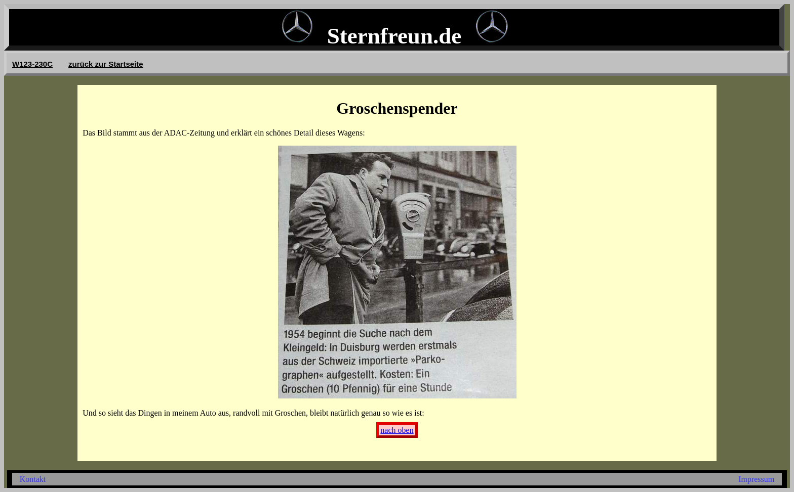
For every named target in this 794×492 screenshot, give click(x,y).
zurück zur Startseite (105, 64)
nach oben (396, 430)
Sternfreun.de (394, 36)
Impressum (756, 479)
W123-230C (32, 64)
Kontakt (33, 479)
